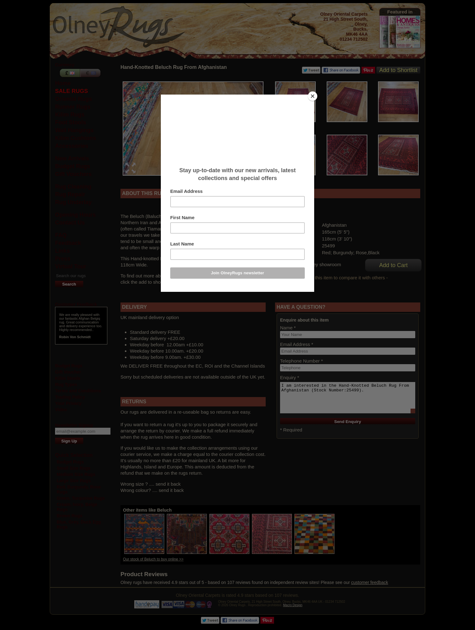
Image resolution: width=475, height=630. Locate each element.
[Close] (312, 96)
